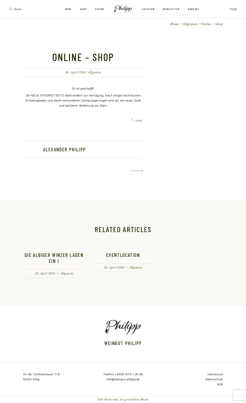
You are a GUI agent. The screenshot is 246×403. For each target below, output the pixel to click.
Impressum (215, 374)
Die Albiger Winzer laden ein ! (54, 258)
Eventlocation (123, 255)
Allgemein (189, 24)
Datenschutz (214, 379)
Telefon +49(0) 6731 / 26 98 (123, 374)
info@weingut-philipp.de (123, 379)
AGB (220, 384)
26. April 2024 (75, 72)
